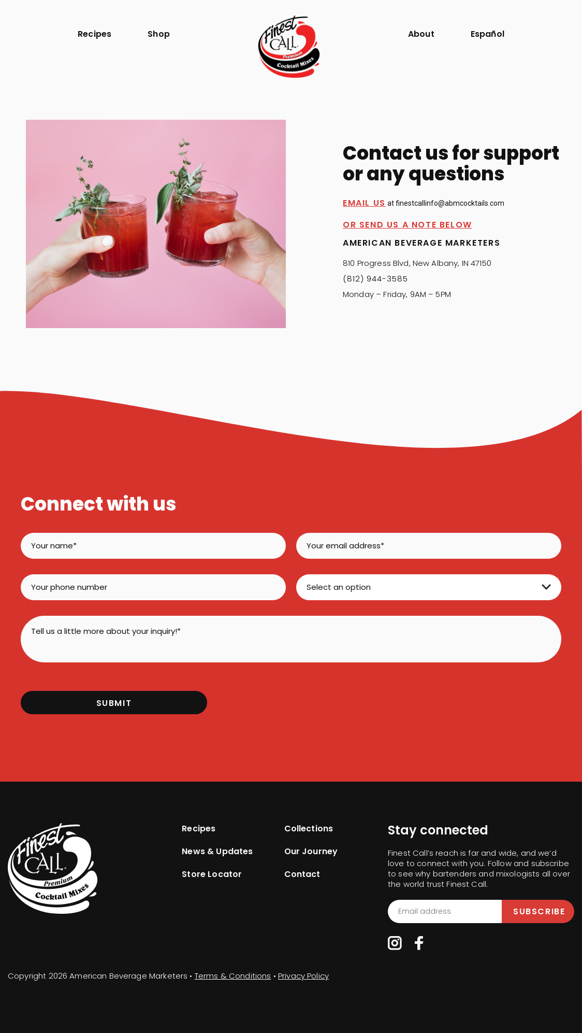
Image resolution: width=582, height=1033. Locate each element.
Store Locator (212, 874)
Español (487, 34)
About (421, 34)
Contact (302, 874)
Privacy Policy (303, 975)
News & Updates (217, 851)
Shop (159, 34)
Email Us (364, 203)
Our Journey (311, 851)
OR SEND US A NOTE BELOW (407, 225)
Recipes (94, 34)
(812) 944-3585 (375, 278)
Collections (308, 829)
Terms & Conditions (233, 975)
